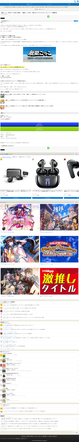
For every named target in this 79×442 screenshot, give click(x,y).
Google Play (39, 129)
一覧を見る (76, 154)
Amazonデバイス (22, 156)
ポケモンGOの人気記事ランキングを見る (7, 340)
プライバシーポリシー (38, 436)
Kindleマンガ (14, 156)
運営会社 (32, 436)
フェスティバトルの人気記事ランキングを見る (7, 348)
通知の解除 (44, 436)
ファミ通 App (4, 2)
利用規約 (28, 436)
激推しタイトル (41, 9)
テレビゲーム (28, 156)
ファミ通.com (49, 436)
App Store (39, 124)
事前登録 (36, 9)
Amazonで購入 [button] (15, 197)
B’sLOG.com (55, 436)
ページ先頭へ (76, 432)
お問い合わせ (24, 436)
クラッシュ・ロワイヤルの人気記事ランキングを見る (8, 344)
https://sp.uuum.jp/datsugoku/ (5, 77)
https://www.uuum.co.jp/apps (10, 134)
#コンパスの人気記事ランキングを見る (6, 327)
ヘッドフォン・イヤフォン (6, 156)
